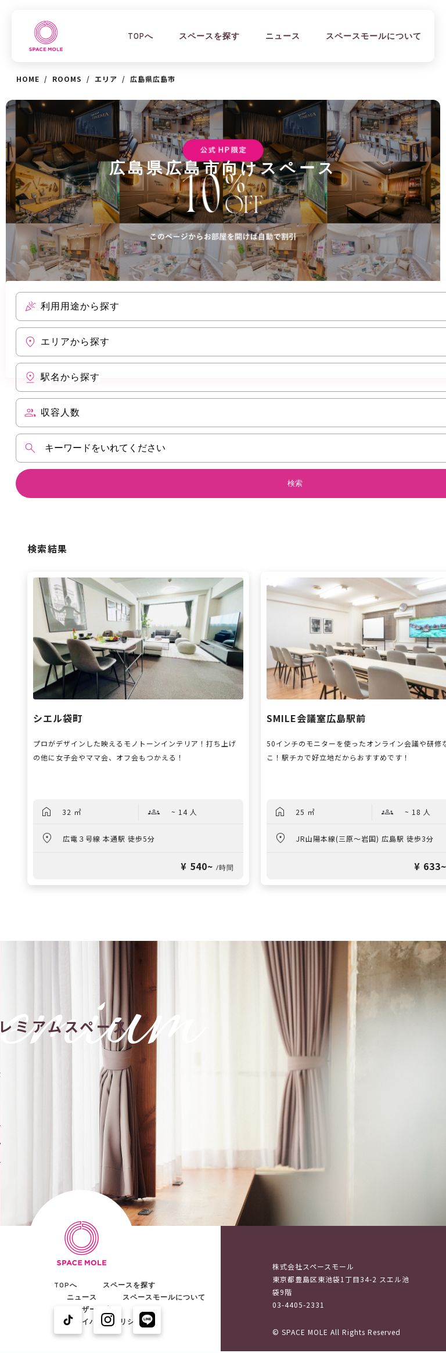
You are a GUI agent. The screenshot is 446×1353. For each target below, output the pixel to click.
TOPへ (140, 36)
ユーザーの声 (89, 1309)
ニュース (282, 36)
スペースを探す (209, 36)
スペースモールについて (374, 36)
